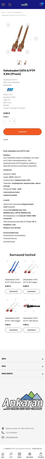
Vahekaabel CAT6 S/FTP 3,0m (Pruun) (14, 15)
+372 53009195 (11, 433)
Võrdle (5, 140)
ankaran (8, 449)
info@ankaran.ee (12, 437)
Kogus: (6, 117)
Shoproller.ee (37, 449)
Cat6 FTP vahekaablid (14, 12)
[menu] (3, 4)
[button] (11, 455)
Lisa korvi (22, 131)
